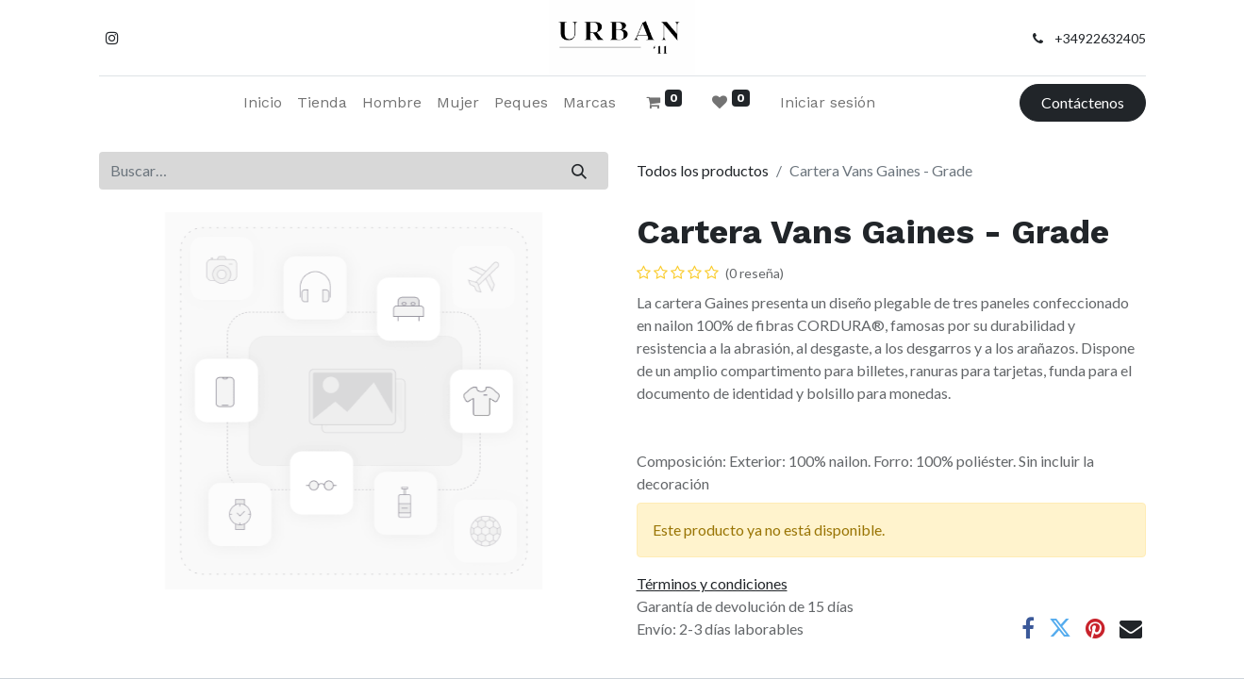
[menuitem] (263, 103)
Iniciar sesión (827, 102)
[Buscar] (578, 171)
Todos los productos (703, 170)
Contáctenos (1082, 102)
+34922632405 (1100, 38)
